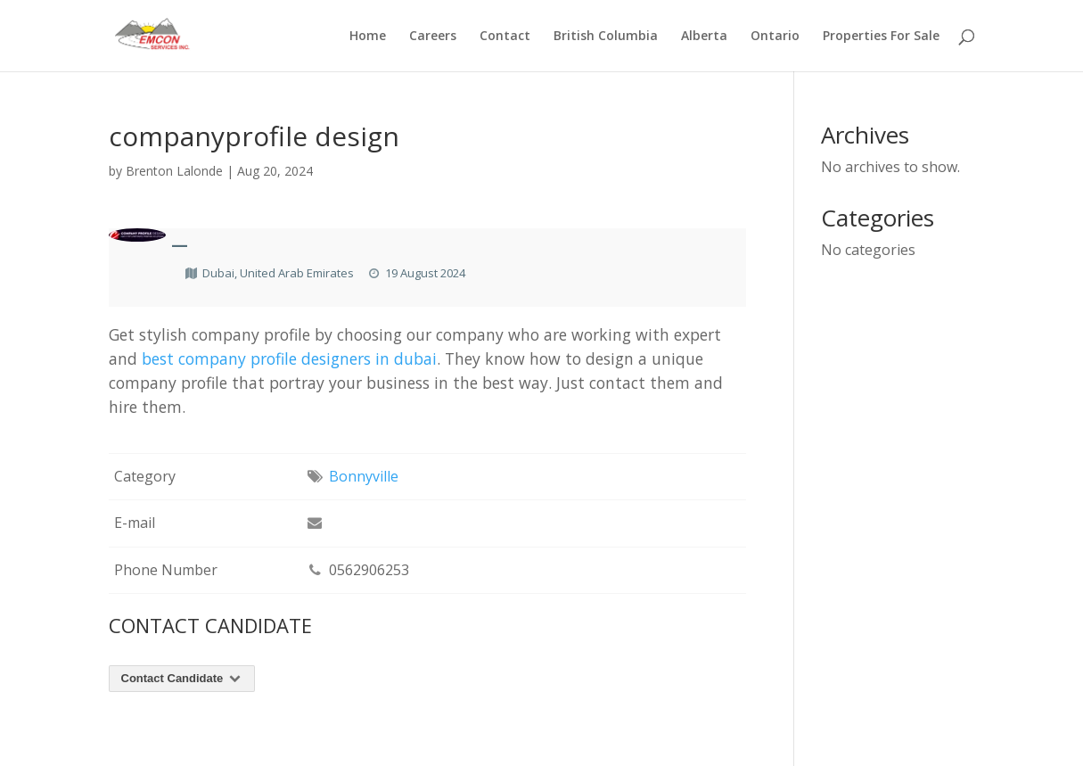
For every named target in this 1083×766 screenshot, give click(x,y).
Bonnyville (363, 476)
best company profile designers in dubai (289, 358)
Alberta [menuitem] (704, 36)
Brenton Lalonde (174, 170)
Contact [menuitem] (505, 36)
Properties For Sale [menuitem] (881, 36)
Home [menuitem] (367, 36)
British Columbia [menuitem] (606, 36)
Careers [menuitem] (432, 36)
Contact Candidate (182, 678)
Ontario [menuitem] (775, 36)
